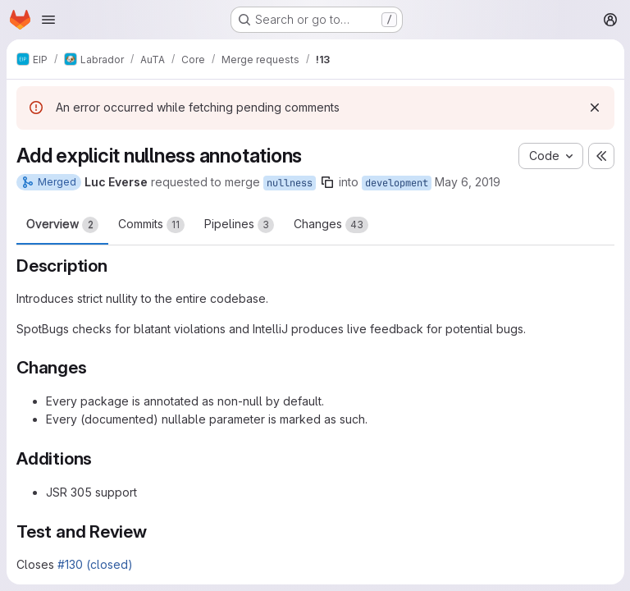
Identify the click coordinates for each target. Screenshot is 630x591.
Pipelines (239, 225)
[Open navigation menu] (48, 20)
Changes (331, 225)
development (396, 183)
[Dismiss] (594, 107)
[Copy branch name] (327, 182)
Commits (151, 225)
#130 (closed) (95, 564)
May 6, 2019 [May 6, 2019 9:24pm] (467, 182)
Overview (62, 225)
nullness (290, 183)
